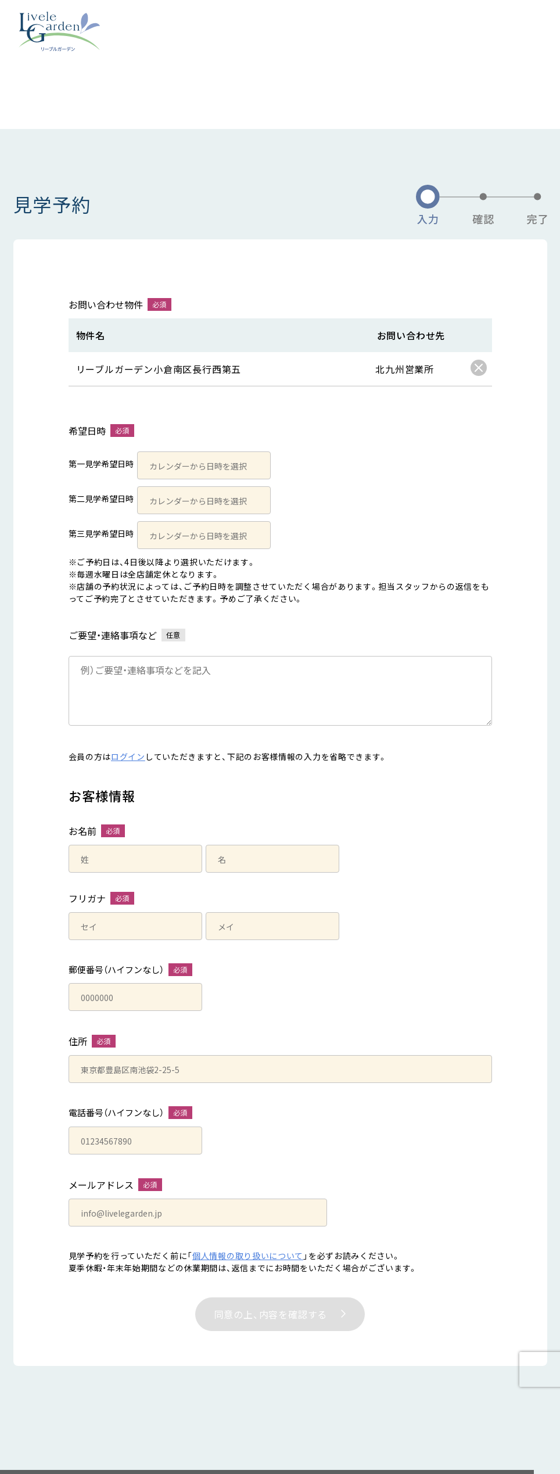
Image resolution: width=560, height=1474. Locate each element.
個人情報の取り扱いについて (247, 1255)
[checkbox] (479, 368)
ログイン (128, 756)
